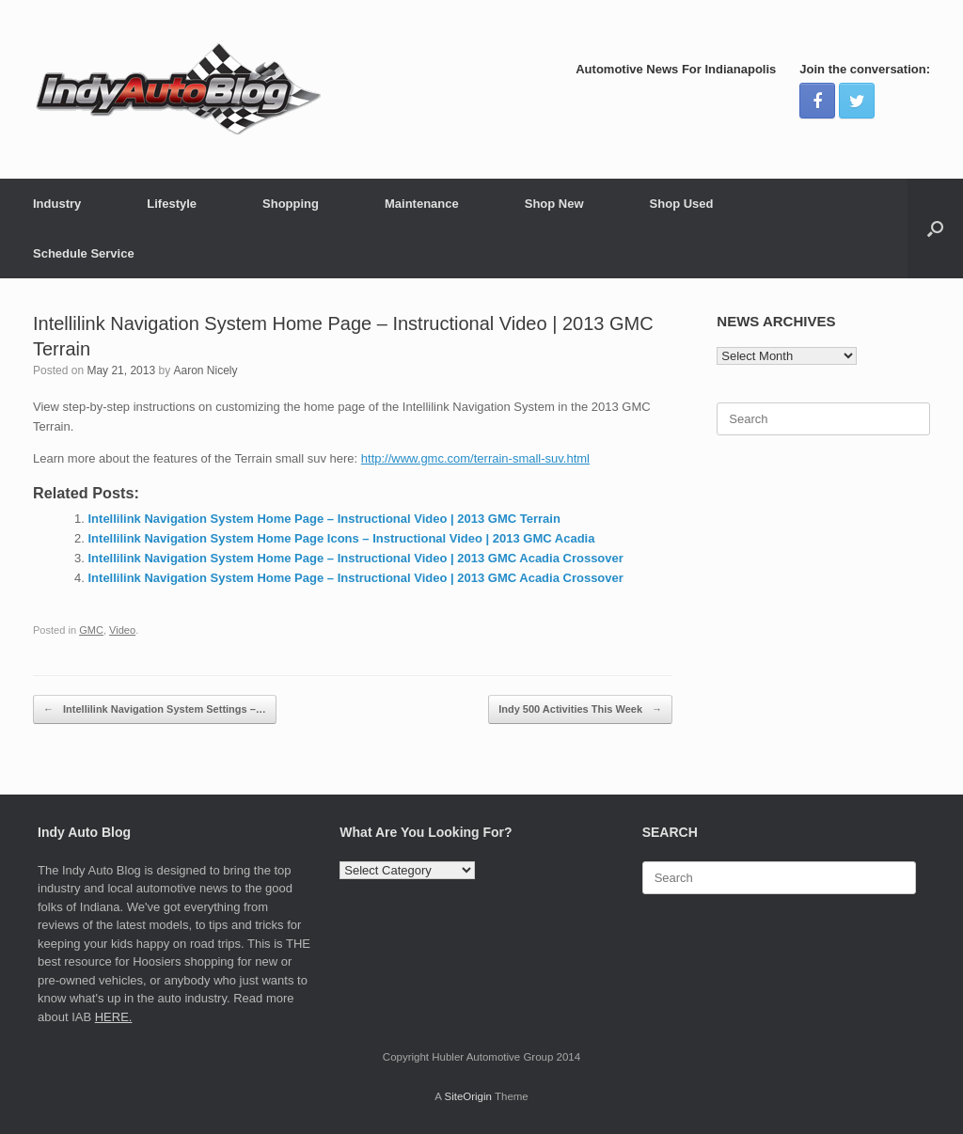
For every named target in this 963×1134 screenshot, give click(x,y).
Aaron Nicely (205, 370)
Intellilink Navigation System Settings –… (154, 709)
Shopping (290, 204)
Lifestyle (172, 204)
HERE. (114, 1017)
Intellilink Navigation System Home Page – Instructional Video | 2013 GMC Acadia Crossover (356, 558)
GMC (91, 630)
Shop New (554, 204)
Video (122, 630)
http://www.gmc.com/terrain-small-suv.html (475, 458)
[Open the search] (935, 228)
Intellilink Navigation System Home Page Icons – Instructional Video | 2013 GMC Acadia (341, 538)
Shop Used (682, 204)
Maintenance (422, 204)
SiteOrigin (468, 1096)
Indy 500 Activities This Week (580, 709)
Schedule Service (83, 253)
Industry (57, 204)
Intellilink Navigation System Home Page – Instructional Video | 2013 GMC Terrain (324, 519)
